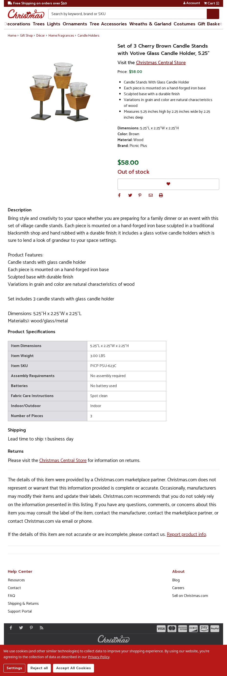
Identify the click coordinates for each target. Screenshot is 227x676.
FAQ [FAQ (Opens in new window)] (11, 596)
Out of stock (133, 172)
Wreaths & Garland (150, 23)
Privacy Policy (98, 657)
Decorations (17, 23)
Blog (176, 580)
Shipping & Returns (23, 603)
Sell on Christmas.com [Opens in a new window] (190, 596)
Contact (14, 588)
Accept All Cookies (73, 668)
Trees (39, 23)
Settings (14, 668)
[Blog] (40, 628)
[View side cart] (217, 3)
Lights (53, 23)
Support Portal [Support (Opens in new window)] (20, 611)
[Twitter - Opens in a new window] (20, 628)
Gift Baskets (211, 23)
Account (191, 3)
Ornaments (75, 23)
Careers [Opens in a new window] (178, 588)
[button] (119, 195)
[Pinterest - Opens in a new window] (30, 628)
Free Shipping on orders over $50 (37, 3)
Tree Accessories (108, 23)
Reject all (39, 668)
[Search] (213, 14)
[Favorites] (168, 184)
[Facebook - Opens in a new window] (10, 628)
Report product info (186, 535)
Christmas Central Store (161, 63)
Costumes (184, 23)
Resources (16, 580)
